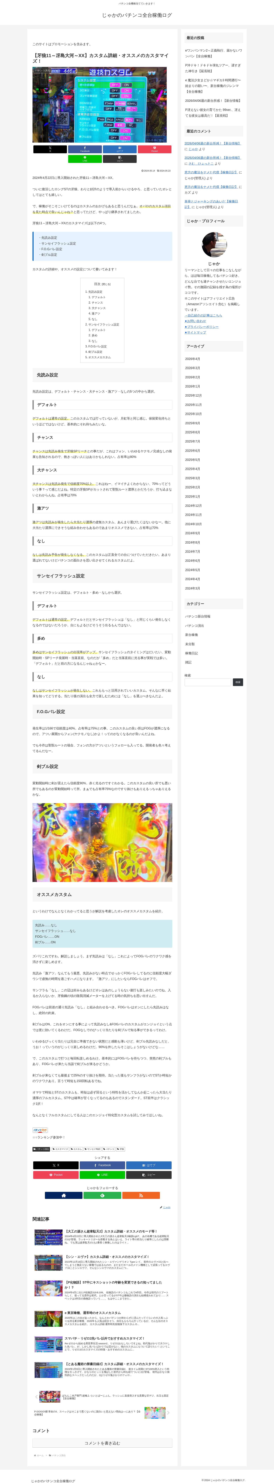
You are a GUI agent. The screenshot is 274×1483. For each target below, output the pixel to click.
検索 (188, 675)
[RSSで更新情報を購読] (110, 1188)
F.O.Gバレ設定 (97, 339)
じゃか (193, 149)
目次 (97, 274)
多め (95, 327)
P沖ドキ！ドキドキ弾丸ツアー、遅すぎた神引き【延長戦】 (213, 68)
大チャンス (99, 299)
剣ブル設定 (95, 344)
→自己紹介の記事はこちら (203, 315)
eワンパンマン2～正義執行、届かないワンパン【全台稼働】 (213, 53)
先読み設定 (95, 282)
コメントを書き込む (102, 1441)
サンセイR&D (92, 1142)
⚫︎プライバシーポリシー (202, 327)
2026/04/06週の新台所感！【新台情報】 (213, 100)
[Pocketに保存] (114, 149)
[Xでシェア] (44, 149)
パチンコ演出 (41, 1142)
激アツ (96, 305)
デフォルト (99, 288)
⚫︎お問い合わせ (195, 321)
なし (95, 310)
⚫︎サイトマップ (195, 332)
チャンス (97, 293)
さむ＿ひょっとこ (201, 163)
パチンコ (108, 1142)
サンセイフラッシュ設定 (103, 316)
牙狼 (120, 1142)
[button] (161, 149)
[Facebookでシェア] (67, 149)
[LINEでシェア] (138, 149)
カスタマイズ (60, 1142)
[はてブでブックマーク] (91, 149)
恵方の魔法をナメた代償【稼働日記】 (211, 172)
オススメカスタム (99, 350)
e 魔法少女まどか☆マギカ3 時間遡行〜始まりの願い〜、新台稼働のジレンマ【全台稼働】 (213, 85)
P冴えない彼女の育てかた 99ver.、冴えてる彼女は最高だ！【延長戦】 (213, 112)
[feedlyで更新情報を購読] (102, 1188)
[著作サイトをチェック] (94, 1188)
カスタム (76, 1142)
